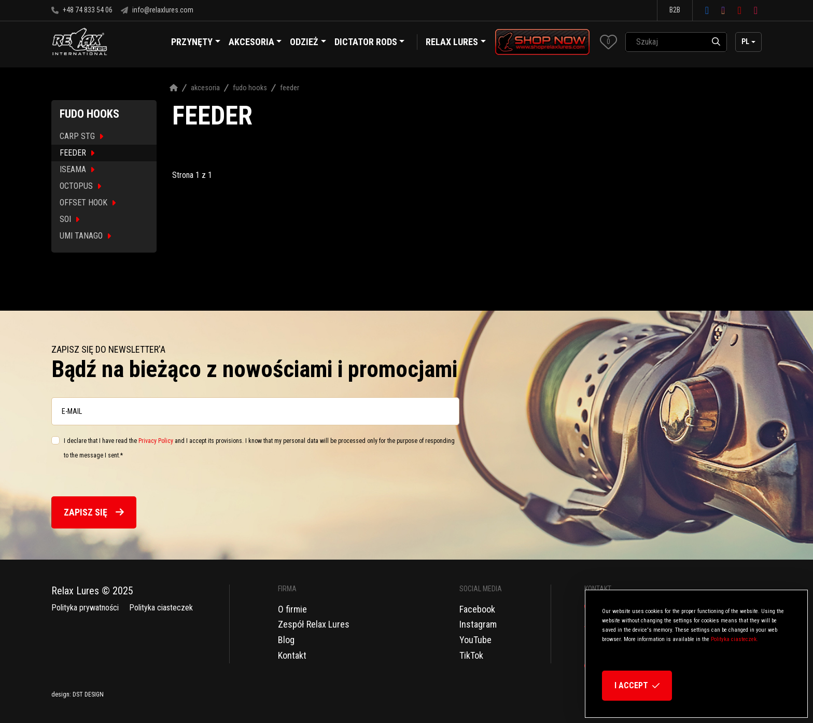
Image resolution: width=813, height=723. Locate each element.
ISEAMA (77, 169)
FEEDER (77, 153)
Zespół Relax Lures (313, 624)
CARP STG (81, 136)
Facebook (477, 609)
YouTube (475, 639)
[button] (608, 41)
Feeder (289, 88)
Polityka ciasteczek (161, 608)
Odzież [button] (308, 43)
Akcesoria (205, 88)
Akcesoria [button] (255, 43)
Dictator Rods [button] (369, 43)
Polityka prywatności (85, 608)
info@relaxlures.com (157, 10)
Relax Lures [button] (452, 41)
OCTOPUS (80, 186)
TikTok (471, 655)
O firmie (292, 609)
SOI (69, 219)
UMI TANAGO (85, 236)
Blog (286, 639)
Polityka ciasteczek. (734, 639)
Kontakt (292, 655)
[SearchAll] (665, 42)
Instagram (478, 624)
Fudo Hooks (250, 88)
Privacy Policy (155, 440)
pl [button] (745, 41)
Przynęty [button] (195, 43)
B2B (674, 10)
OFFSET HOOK (88, 202)
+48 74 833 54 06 (82, 10)
